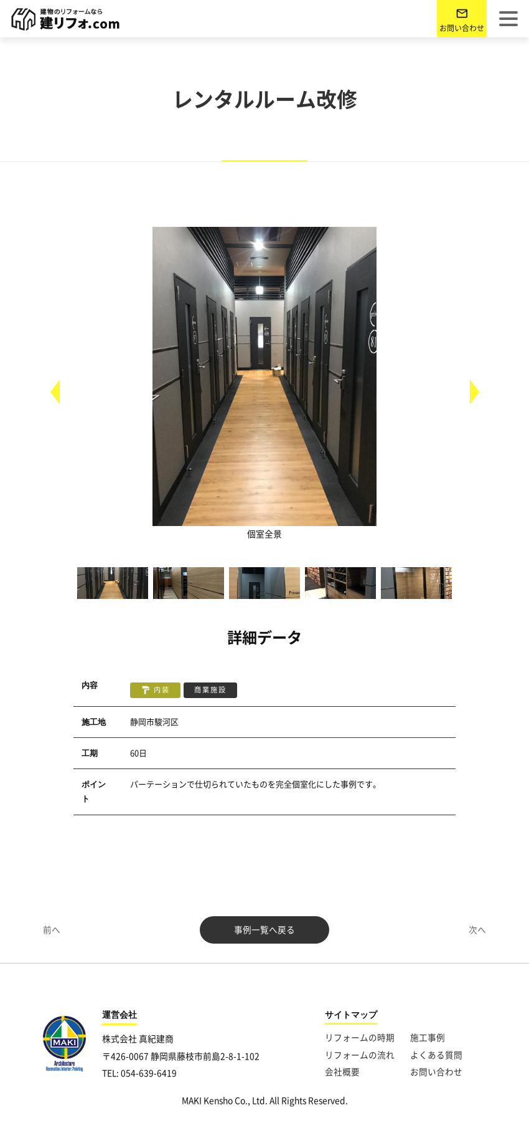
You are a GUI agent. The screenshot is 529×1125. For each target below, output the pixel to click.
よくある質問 (436, 1055)
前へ (51, 930)
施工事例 (427, 1037)
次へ (477, 930)
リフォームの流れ (360, 1055)
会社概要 (342, 1072)
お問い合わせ (461, 28)
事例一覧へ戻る (264, 930)
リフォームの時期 (360, 1037)
